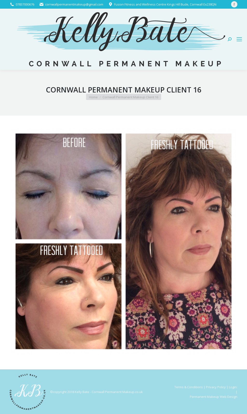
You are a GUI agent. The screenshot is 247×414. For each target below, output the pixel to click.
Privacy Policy (216, 387)
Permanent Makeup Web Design (213, 396)
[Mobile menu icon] (239, 39)
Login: (233, 387)
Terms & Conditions (188, 387)
